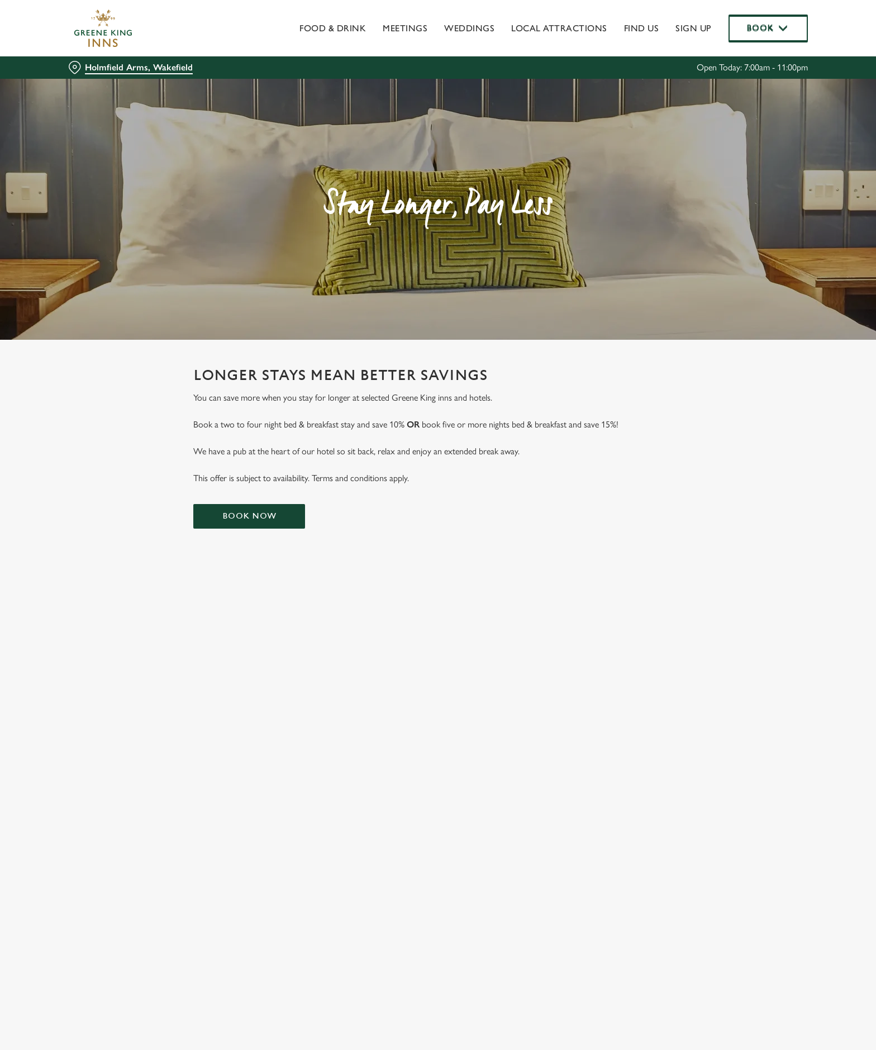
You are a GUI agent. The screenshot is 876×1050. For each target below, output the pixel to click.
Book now (249, 516)
